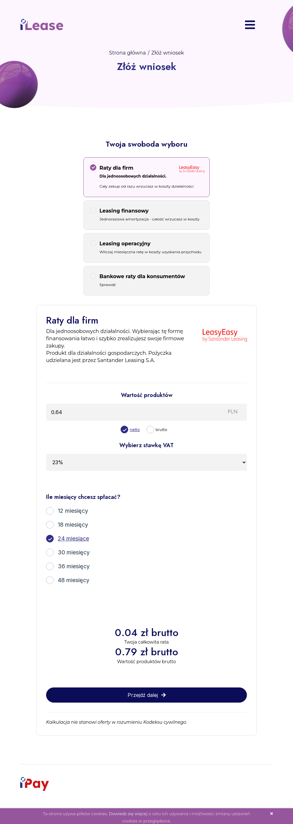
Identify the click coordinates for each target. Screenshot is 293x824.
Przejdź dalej (147, 692)
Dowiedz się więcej (128, 811)
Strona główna (127, 50)
